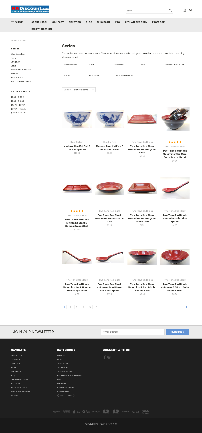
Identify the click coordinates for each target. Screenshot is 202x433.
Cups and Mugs (64, 371)
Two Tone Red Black (21, 81)
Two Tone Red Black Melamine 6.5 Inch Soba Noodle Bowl (142, 287)
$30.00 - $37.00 (18, 112)
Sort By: (67, 89)
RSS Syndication (41, 29)
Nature (14, 73)
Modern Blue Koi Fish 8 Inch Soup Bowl (76, 148)
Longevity (15, 61)
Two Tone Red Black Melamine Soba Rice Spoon (175, 218)
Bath (59, 359)
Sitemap (14, 395)
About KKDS (39, 22)
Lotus (13, 65)
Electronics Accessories (70, 375)
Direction (75, 22)
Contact (58, 22)
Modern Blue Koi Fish (21, 69)
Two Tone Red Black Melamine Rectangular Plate (142, 149)
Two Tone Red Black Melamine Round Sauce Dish (109, 218)
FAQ (117, 22)
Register (26, 391)
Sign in (14, 391)
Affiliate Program (136, 22)
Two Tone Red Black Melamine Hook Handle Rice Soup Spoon (77, 287)
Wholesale (103, 22)
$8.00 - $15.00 (17, 100)
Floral (13, 58)
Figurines (61, 383)
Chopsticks (63, 367)
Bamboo (61, 355)
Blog (89, 22)
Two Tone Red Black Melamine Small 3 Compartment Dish (77, 223)
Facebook (158, 22)
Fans (59, 379)
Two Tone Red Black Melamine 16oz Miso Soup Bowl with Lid (175, 154)
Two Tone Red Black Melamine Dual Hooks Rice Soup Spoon (110, 287)
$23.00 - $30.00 (18, 108)
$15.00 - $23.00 (18, 104)
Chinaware (62, 363)
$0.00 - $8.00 (17, 97)
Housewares (63, 391)
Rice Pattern (17, 77)
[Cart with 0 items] (190, 10)
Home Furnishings (65, 387)
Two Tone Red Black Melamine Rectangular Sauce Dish (142, 218)
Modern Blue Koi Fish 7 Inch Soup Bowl (109, 148)
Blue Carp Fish (18, 54)
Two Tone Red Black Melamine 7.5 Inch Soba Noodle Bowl (175, 287)
